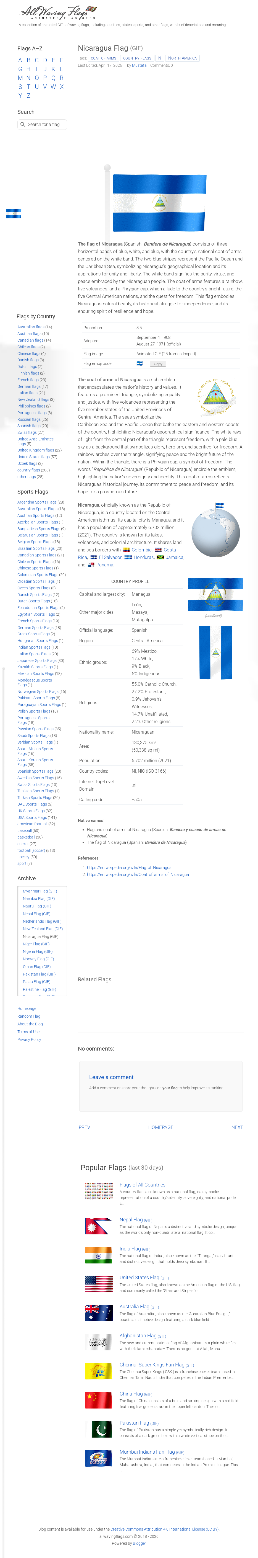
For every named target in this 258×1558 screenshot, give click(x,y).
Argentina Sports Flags (37, 502)
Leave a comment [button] (111, 1077)
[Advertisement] (161, 114)
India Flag (135, 1249)
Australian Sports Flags (37, 509)
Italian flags (27, 393)
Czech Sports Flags (33, 588)
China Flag (136, 1394)
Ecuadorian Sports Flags (38, 607)
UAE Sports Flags (32, 804)
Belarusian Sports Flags (37, 535)
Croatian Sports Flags (36, 581)
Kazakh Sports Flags (35, 667)
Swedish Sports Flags (35, 778)
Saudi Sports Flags (33, 735)
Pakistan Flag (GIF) (39, 974)
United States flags (33, 457)
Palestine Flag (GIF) (39, 989)
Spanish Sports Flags (35, 771)
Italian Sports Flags (34, 654)
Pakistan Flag (139, 1423)
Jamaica (174, 557)
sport (22, 863)
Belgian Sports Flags (34, 542)
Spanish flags (29, 426)
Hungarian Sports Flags (37, 640)
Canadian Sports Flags (36, 555)
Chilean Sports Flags (34, 561)
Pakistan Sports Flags (36, 698)
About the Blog (30, 1024)
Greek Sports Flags (33, 634)
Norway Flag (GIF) (38, 959)
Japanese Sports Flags (37, 660)
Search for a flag (44, 124)
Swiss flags (27, 432)
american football (32, 824)
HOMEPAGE (160, 1127)
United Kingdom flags (35, 450)
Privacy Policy (29, 1039)
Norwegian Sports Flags (38, 691)
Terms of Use (28, 1032)
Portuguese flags (32, 413)
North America (182, 58)
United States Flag (144, 1277)
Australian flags (30, 327)
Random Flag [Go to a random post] (28, 1016)
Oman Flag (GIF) (37, 966)
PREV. (85, 1127)
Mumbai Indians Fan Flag (152, 1452)
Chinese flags (28, 353)
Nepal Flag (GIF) (37, 914)
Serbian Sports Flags (35, 742)
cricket (23, 844)
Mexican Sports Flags (35, 673)
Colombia (142, 550)
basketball (26, 837)
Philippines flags (31, 406)
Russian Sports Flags (35, 729)
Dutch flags (27, 366)
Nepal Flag (136, 1219)
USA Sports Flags (32, 817)
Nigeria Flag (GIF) (38, 951)
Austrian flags (29, 333)
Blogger (139, 1543)
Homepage (26, 1008)
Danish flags (28, 360)
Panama (104, 565)
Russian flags (29, 419)
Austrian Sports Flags (35, 515)
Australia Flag (139, 1306)
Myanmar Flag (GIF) (40, 891)
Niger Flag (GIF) (36, 944)
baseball (24, 830)
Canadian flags (30, 340)
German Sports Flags (35, 627)
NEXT (237, 1127)
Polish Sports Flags (33, 711)
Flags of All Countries (142, 1185)
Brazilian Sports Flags (36, 548)
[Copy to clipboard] (158, 364)
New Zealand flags (33, 399)
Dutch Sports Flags (33, 601)
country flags (137, 58)
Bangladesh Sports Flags (38, 529)
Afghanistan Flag (143, 1335)
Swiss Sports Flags (33, 784)
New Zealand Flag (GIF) (43, 929)
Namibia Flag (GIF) (39, 898)
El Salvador (110, 557)
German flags (29, 386)
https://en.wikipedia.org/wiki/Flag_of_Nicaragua (129, 867)
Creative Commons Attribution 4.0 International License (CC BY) (164, 1529)
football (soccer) (31, 850)
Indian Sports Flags (34, 647)
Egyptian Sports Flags (36, 614)
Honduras (144, 557)
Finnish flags (28, 373)
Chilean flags (28, 347)
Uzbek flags (27, 463)
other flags (26, 476)
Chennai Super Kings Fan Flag (157, 1365)
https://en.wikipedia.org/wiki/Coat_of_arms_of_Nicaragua (138, 874)
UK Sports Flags (31, 811)
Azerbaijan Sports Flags (37, 522)
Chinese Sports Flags (35, 568)
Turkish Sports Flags (34, 797)
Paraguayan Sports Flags (39, 704)
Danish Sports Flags (34, 594)
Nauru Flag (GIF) (37, 906)
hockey (23, 857)
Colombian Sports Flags (37, 574)
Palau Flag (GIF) (37, 981)
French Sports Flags (34, 621)
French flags (28, 380)
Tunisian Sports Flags (35, 791)
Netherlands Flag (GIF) (42, 921)
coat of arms (103, 58)
